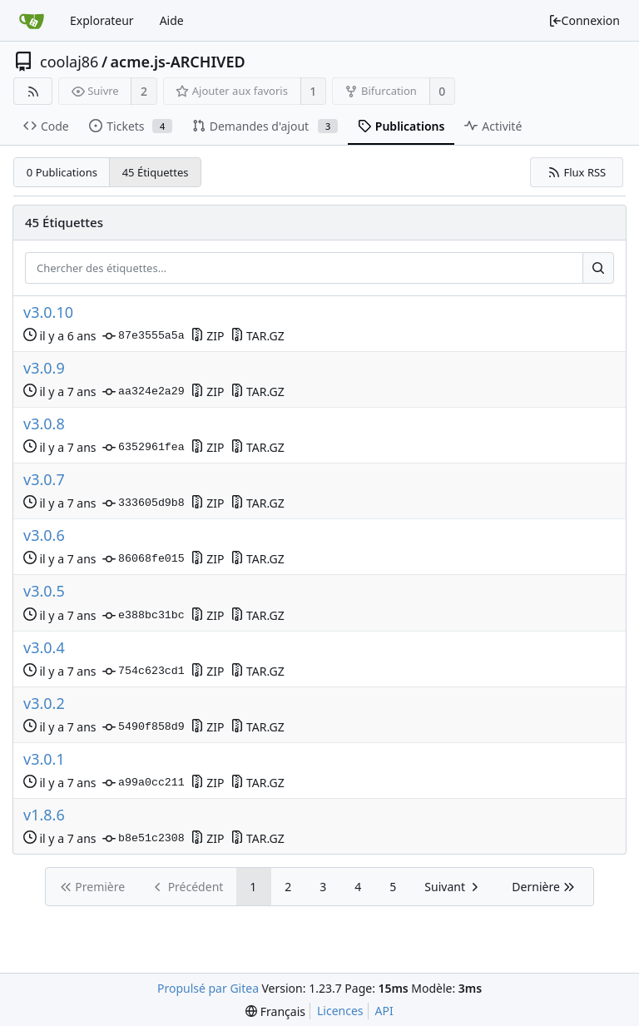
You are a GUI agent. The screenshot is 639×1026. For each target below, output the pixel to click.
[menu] (275, 1011)
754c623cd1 (143, 671)
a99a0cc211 (143, 783)
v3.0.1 (44, 759)
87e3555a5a (143, 336)
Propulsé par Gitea (208, 988)
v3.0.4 (44, 647)
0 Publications (62, 172)
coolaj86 (69, 61)
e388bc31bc (143, 615)
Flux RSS (576, 172)
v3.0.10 (48, 312)
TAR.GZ (257, 336)
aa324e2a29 (143, 392)
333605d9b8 (143, 503)
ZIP (208, 336)
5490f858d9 (143, 727)
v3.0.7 (44, 479)
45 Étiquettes (155, 172)
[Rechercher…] (598, 268)
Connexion (584, 20)
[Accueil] (31, 21)
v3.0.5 (44, 591)
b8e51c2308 (143, 838)
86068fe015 (143, 559)
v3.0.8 (44, 424)
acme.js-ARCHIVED (178, 61)
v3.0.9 (44, 368)
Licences (340, 1011)
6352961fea (143, 447)
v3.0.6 (44, 535)
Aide (172, 20)
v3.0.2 (44, 703)
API (384, 1011)
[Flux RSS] (32, 91)
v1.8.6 (44, 815)
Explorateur (102, 20)
